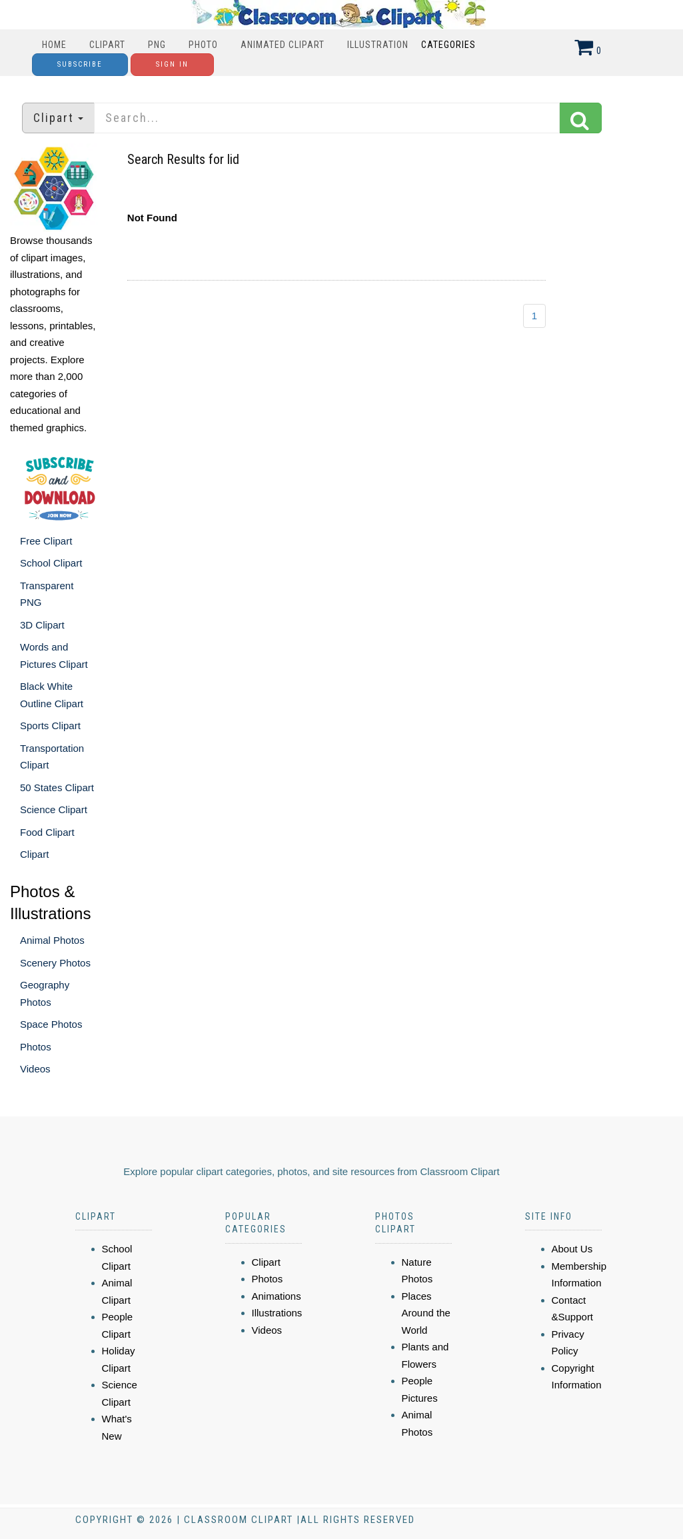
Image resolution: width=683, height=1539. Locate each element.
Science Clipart (53, 809)
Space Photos (51, 1024)
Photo (203, 44)
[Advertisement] (343, 439)
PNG (157, 44)
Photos (35, 1046)
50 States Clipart (57, 787)
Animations (276, 1296)
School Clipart (51, 563)
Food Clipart (47, 832)
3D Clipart (42, 625)
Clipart (107, 44)
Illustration (377, 44)
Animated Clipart (283, 44)
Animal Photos (52, 940)
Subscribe (80, 64)
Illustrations (277, 1312)
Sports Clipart (50, 725)
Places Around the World (426, 1313)
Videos (35, 1068)
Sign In (172, 64)
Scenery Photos (55, 962)
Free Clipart (46, 541)
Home (54, 44)
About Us (572, 1248)
